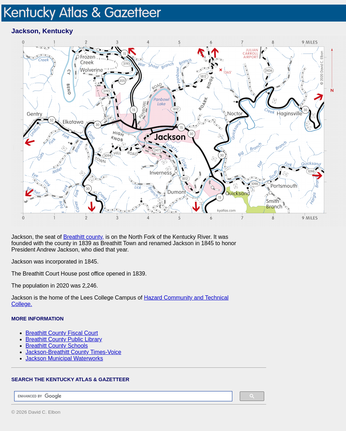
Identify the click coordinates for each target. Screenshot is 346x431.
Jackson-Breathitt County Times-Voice (73, 352)
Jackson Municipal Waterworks (64, 358)
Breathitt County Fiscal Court (61, 333)
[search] (120, 396)
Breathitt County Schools (56, 346)
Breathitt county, (83, 237)
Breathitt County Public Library (63, 339)
